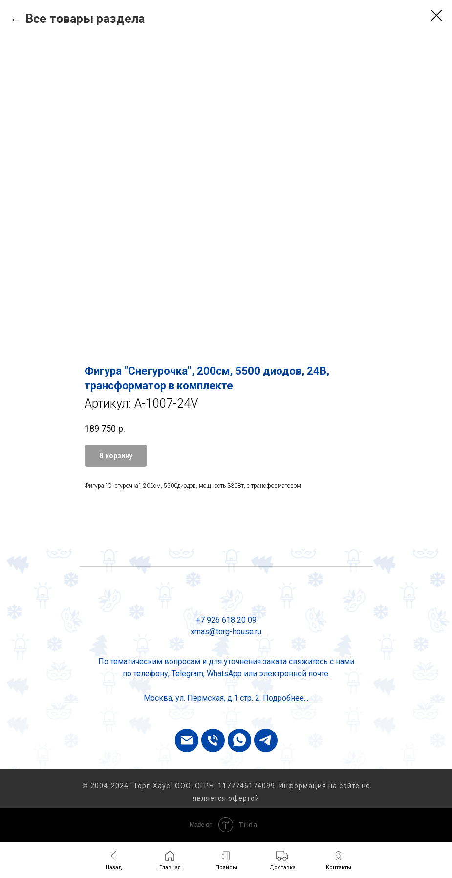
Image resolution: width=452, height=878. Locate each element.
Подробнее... (285, 698)
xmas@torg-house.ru (226, 631)
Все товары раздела (85, 19)
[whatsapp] (239, 740)
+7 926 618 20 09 (226, 620)
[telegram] (266, 740)
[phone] (213, 740)
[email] (186, 740)
